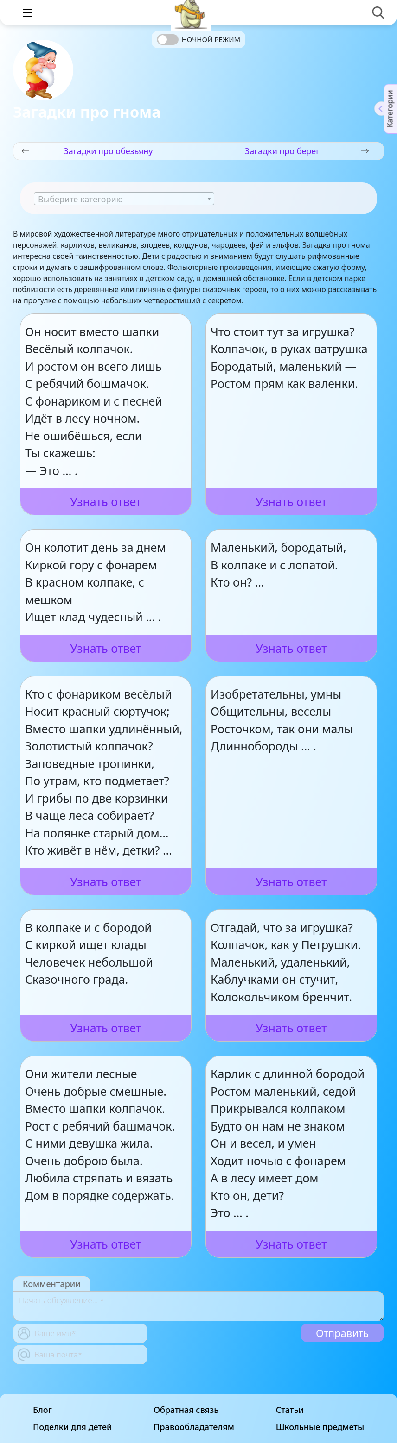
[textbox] (124, 199)
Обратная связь (186, 1410)
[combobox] (124, 198)
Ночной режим (211, 39)
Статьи (290, 1410)
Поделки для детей (72, 1427)
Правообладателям (194, 1427)
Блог (42, 1410)
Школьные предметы (320, 1427)
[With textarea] (198, 1306)
